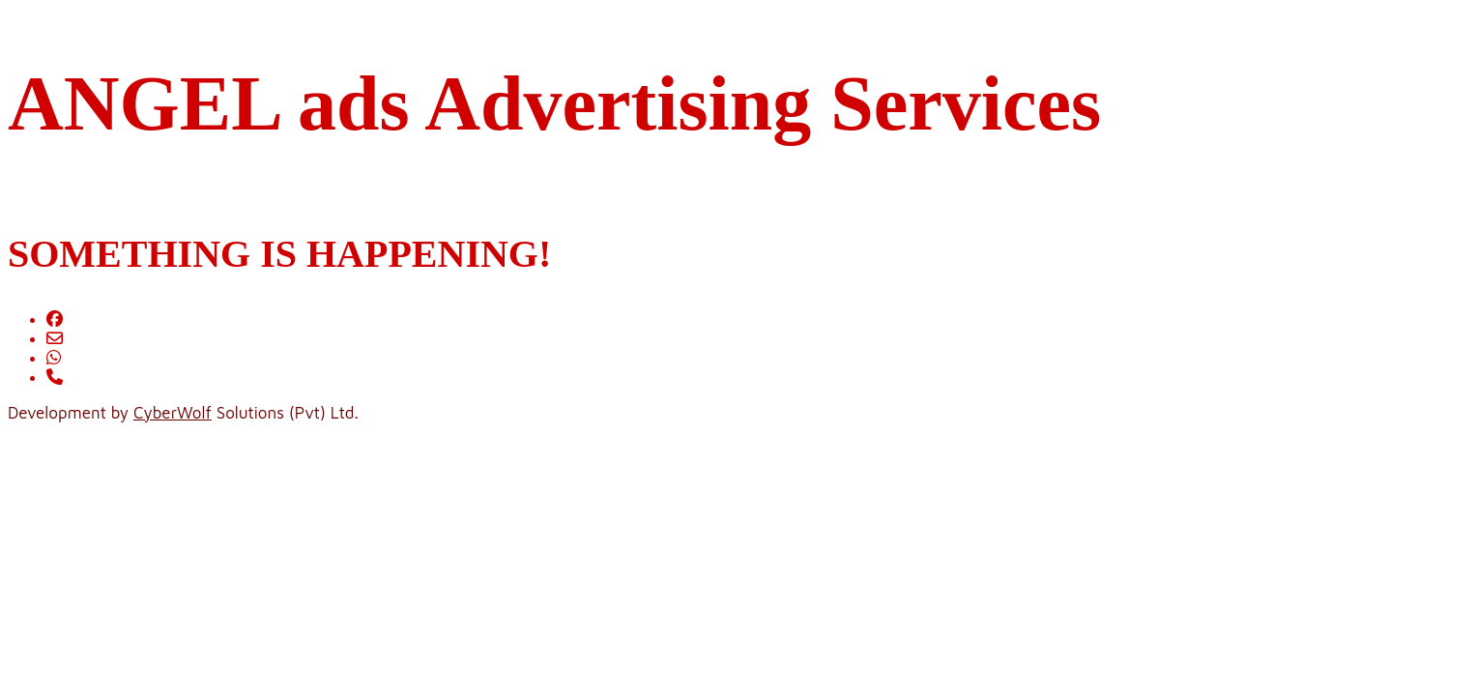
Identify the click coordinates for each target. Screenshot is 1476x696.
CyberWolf (172, 412)
